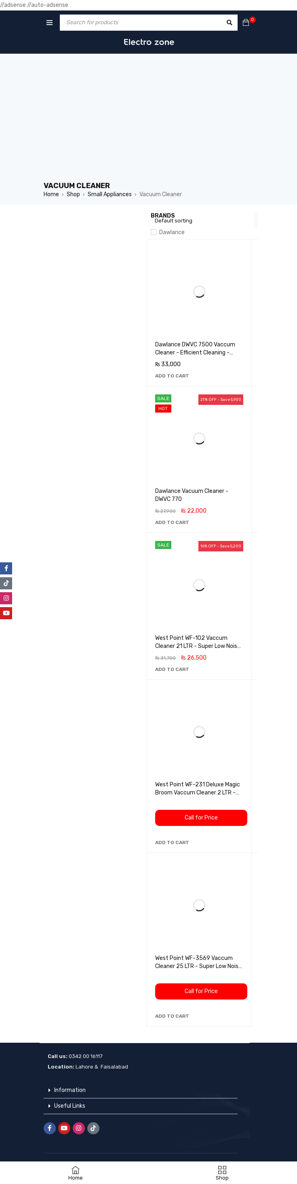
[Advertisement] (149, 120)
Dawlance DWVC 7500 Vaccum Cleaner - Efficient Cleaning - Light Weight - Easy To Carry (195, 352)
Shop (73, 194)
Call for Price (201, 817)
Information (70, 1090)
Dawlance (172, 232)
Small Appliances (110, 194)
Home (51, 194)
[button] (172, 376)
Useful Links (69, 1105)
